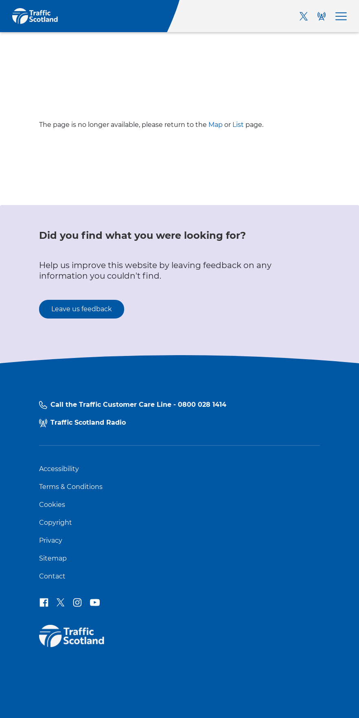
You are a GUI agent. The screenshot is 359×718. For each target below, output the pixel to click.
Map (215, 125)
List (238, 125)
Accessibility (59, 469)
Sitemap (53, 558)
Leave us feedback (81, 309)
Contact (52, 576)
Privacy (50, 540)
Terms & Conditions (71, 487)
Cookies (52, 505)
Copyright (55, 522)
